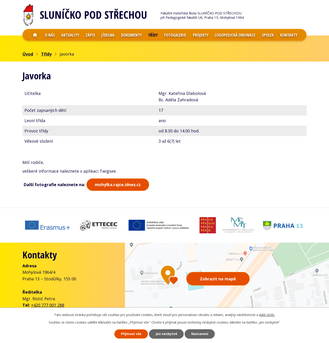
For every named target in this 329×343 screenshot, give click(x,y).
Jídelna (107, 35)
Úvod (35, 35)
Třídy (153, 35)
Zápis (90, 35)
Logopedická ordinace (235, 35)
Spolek (268, 35)
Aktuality (70, 35)
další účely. (267, 315)
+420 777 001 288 (47, 304)
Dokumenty (131, 35)
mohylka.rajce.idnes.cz (118, 184)
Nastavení (199, 334)
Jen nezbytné (166, 334)
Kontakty (288, 35)
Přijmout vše (131, 334)
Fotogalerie (175, 35)
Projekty (200, 35)
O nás (50, 35)
